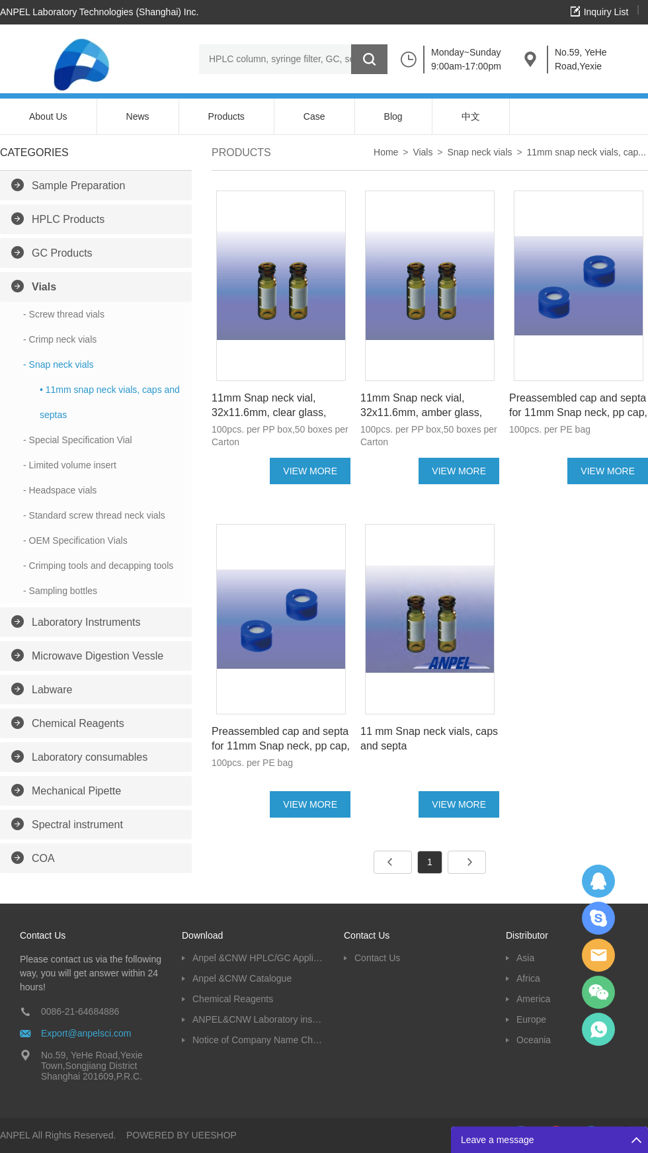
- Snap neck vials (58, 364)
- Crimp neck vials (60, 339)
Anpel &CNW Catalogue (242, 978)
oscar (598, 1029)
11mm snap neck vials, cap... (586, 152)
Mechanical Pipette (76, 790)
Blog (393, 116)
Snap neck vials (479, 152)
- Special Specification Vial (77, 440)
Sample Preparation (78, 185)
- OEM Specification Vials (75, 540)
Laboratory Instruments (86, 622)
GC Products (62, 253)
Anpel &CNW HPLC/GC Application (258, 958)
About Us (48, 116)
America (533, 999)
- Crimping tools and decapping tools (98, 565)
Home (386, 152)
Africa (528, 978)
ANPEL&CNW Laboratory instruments (258, 1019)
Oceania (533, 1040)
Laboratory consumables (89, 757)
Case (314, 116)
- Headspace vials (60, 490)
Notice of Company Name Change (258, 1040)
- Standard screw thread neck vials (94, 515)
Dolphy (598, 881)
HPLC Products (68, 219)
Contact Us (377, 958)
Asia (525, 958)
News (137, 116)
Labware (52, 689)
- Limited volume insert (69, 465)
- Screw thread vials (63, 314)
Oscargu (598, 918)
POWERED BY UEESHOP (181, 1135)
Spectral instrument (77, 824)
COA (43, 858)
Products (226, 116)
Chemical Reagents (78, 723)
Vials (44, 286)
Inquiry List (606, 12)
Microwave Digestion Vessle (97, 656)
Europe (531, 1019)
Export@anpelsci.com (86, 1033)
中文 (471, 116)
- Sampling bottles (60, 590)
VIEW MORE (310, 471)
